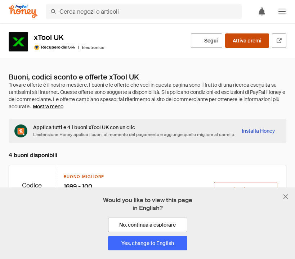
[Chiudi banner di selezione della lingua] (286, 197)
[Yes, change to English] (147, 243)
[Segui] (206, 40)
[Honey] (23, 11)
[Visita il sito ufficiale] (279, 40)
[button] (282, 11)
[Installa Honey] (258, 131)
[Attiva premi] (247, 40)
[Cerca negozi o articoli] (144, 11)
